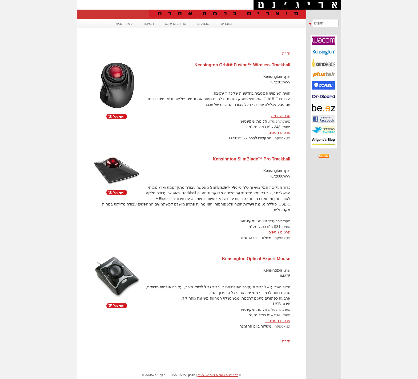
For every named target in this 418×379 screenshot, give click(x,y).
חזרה (286, 53)
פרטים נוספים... (277, 132)
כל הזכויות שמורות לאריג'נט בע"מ (218, 375)
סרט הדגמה (280, 116)
